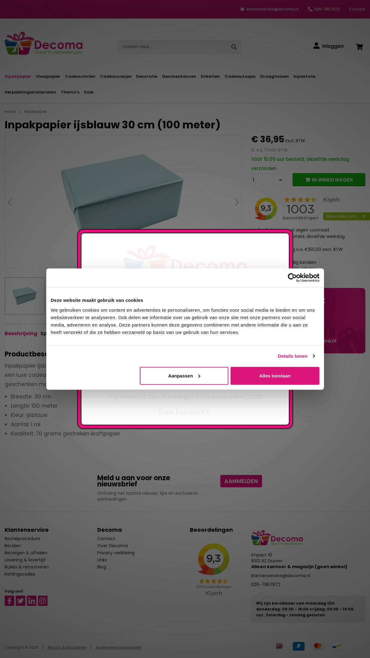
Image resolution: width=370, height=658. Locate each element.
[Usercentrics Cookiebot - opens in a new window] (292, 277)
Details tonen (292, 356)
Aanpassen (184, 375)
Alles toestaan (275, 375)
